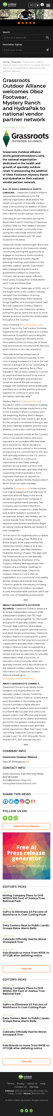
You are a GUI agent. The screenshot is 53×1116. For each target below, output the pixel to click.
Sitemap (33, 1086)
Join (32, 5)
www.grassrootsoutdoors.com (18, 678)
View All (27, 968)
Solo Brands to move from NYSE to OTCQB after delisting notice (26, 954)
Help (43, 1083)
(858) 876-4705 (38, 1093)
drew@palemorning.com (17, 780)
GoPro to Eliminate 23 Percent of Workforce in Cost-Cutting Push (25, 913)
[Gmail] (33, 801)
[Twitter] (10, 801)
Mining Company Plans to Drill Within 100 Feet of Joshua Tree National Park (24, 898)
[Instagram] (22, 801)
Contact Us (21, 1086)
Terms (10, 1083)
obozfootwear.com (31, 324)
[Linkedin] (16, 801)
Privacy (20, 1083)
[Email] (27, 801)
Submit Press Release (26, 826)
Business (16, 62)
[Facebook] (5, 801)
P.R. (27, 762)
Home (6, 62)
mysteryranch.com (30, 401)
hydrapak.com (22, 488)
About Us (32, 1083)
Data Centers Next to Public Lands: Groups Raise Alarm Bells (26, 927)
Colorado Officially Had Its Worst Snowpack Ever (24, 941)
